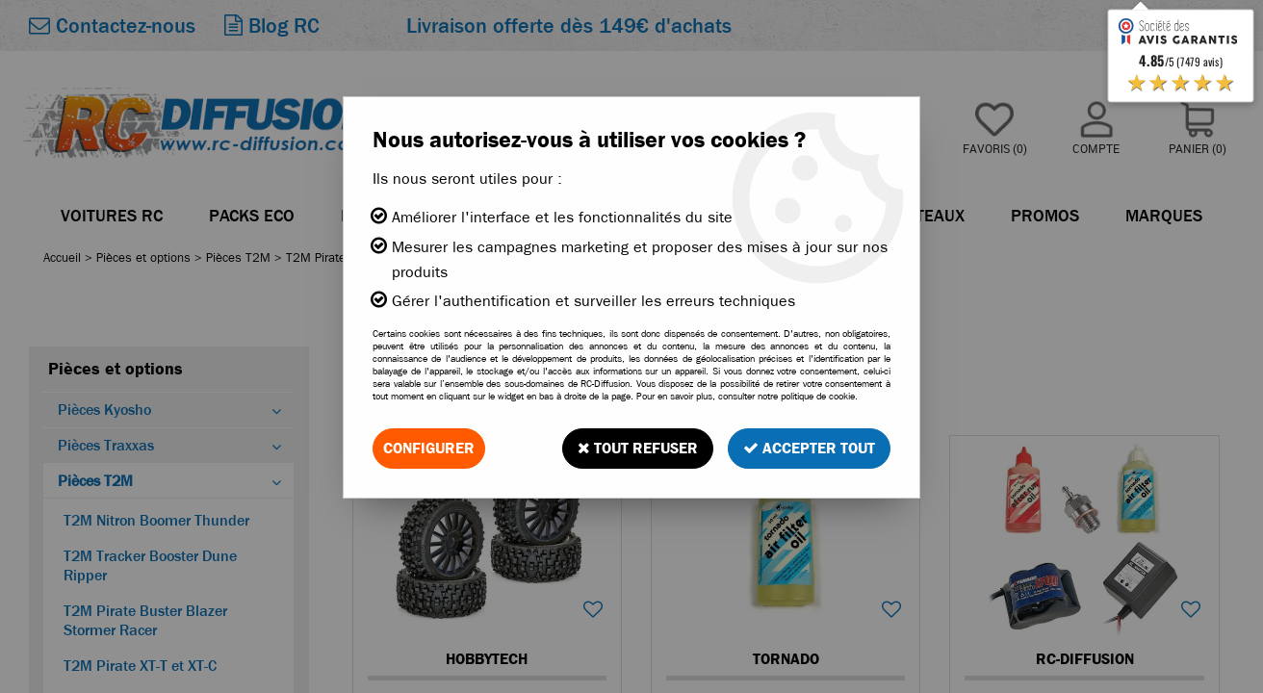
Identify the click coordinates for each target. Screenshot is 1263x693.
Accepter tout (809, 448)
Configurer (429, 448)
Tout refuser (638, 448)
